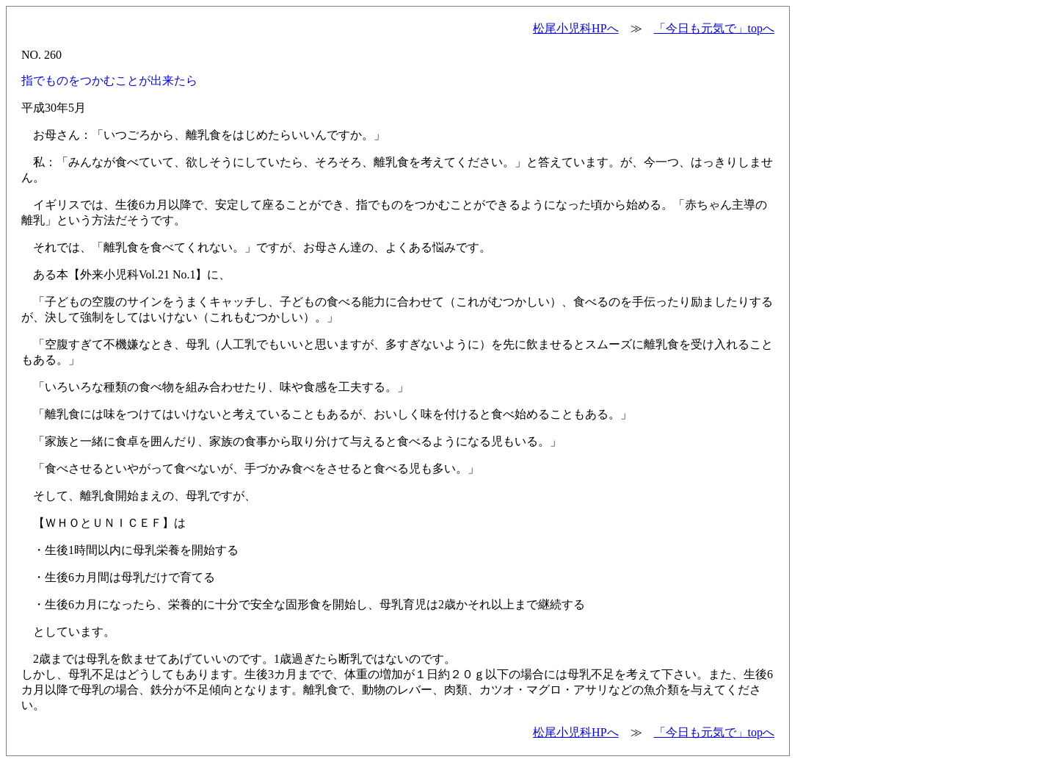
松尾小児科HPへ (575, 28)
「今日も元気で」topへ (714, 28)
